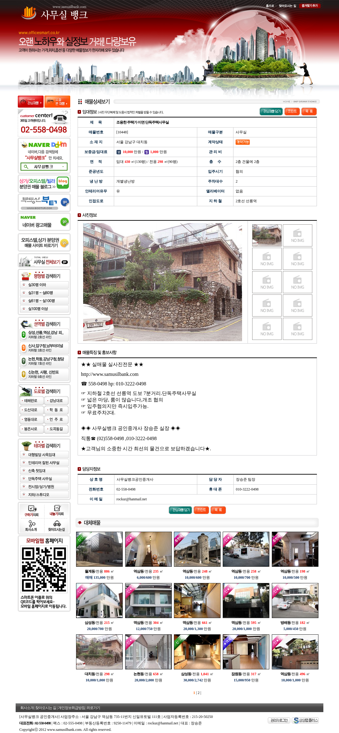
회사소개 (27, 708)
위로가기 (93, 708)
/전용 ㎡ (99, 571)
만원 (99, 577)
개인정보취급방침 (71, 708)
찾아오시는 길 (45, 708)
